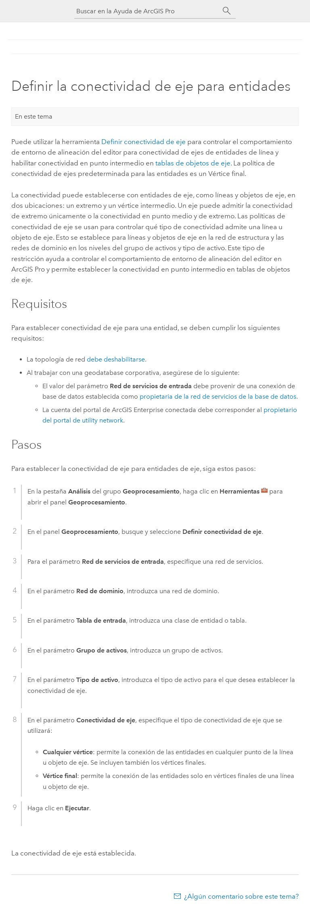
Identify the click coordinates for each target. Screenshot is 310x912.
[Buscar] (227, 11)
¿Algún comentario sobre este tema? (241, 896)
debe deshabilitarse (116, 359)
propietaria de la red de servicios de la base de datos (218, 396)
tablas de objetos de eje (192, 163)
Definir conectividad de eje (143, 142)
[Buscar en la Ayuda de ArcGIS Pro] (147, 11)
